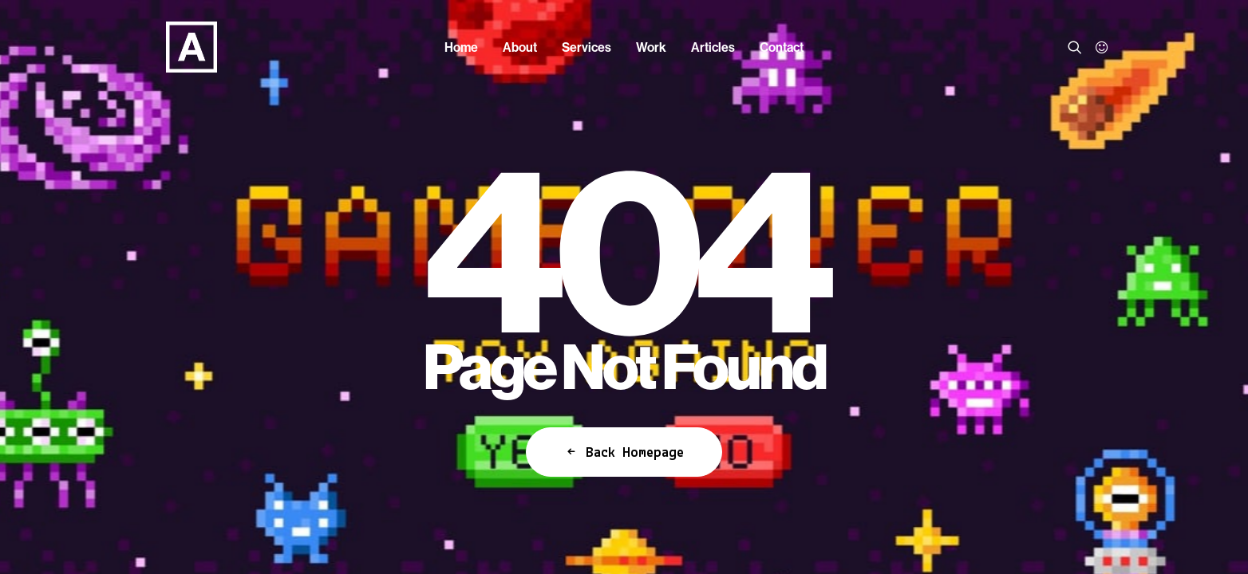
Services (586, 47)
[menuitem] (461, 47)
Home (461, 47)
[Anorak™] (166, 47)
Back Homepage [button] (624, 452)
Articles (713, 47)
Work (651, 47)
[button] (1078, 47)
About (520, 47)
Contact (782, 47)
